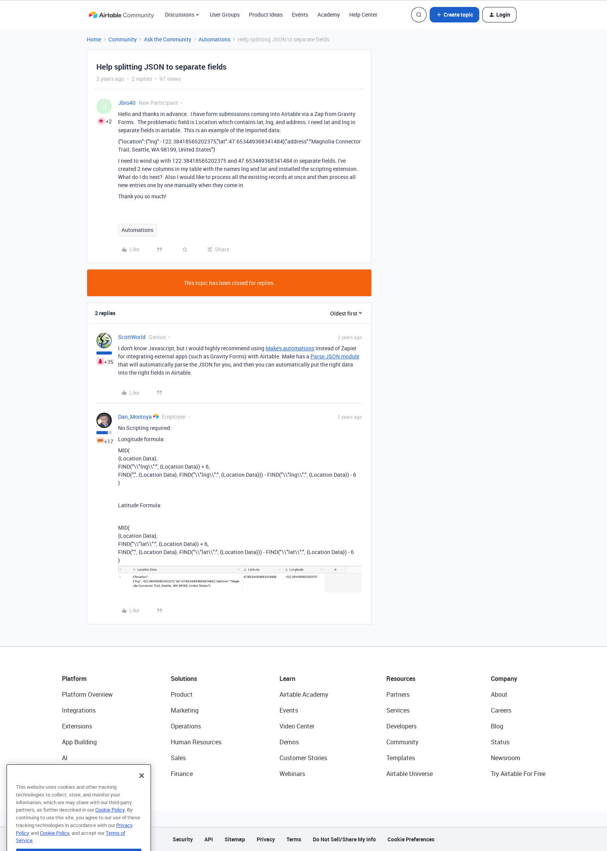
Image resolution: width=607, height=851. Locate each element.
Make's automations (290, 348)
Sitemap (235, 839)
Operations (186, 726)
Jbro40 (126, 102)
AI (65, 758)
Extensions (77, 726)
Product (182, 694)
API (208, 839)
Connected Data (84, 773)
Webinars (292, 773)
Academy (328, 14)
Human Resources (196, 742)
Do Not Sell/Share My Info (344, 839)
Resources (400, 678)
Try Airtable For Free (518, 773)
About (499, 694)
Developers (401, 726)
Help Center (363, 14)
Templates (400, 758)
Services (398, 710)
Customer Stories (303, 758)
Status (500, 742)
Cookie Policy (110, 825)
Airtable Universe (409, 773)
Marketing (185, 710)
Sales (178, 758)
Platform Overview (87, 694)
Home (94, 39)
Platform (74, 678)
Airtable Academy (303, 694)
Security (183, 839)
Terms (293, 839)
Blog (497, 726)
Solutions (184, 678)
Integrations (79, 710)
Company (504, 678)
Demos (289, 742)
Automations (214, 39)
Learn (287, 678)
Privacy (266, 839)
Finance (182, 773)
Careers (501, 710)
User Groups (225, 14)
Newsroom (505, 758)
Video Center (296, 726)
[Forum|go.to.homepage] (121, 14)
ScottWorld (132, 337)
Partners (398, 694)
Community (122, 39)
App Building (79, 742)
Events (300, 14)
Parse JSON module (334, 356)
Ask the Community (167, 39)
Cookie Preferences (411, 839)
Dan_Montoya (135, 416)
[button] (454, 14)
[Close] (141, 791)
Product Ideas (266, 14)
